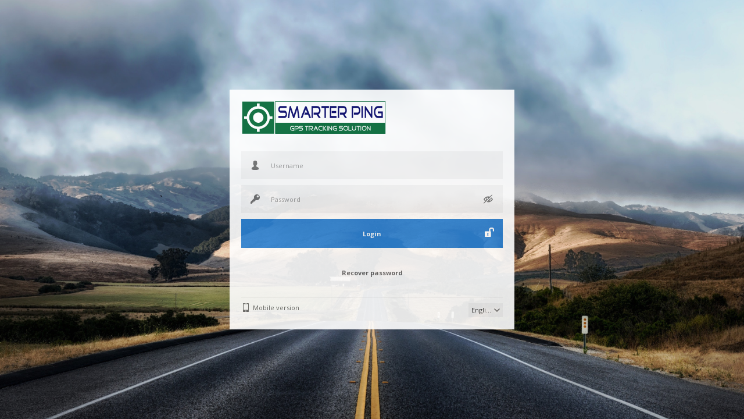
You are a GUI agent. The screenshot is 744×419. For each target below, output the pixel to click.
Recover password (372, 272)
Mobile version (276, 307)
